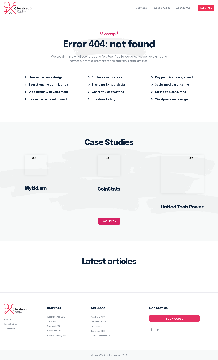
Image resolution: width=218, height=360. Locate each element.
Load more (109, 221)
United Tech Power (182, 206)
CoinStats (109, 189)
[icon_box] (44, 77)
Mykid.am (36, 188)
